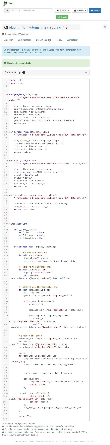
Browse (61, 10)
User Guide (80, 10)
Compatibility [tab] (72, 40)
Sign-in (62, 17)
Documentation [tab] (24, 40)
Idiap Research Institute (77, 441)
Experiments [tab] (43, 40)
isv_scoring (52, 27)
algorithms (17, 27)
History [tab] (59, 40)
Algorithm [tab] (8, 40)
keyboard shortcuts (17, 432)
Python (32, 423)
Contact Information (36, 441)
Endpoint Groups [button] (13, 72)
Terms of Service (21, 441)
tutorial (34, 27)
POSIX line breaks (51, 426)
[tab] (45, 72)
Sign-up (95, 10)
